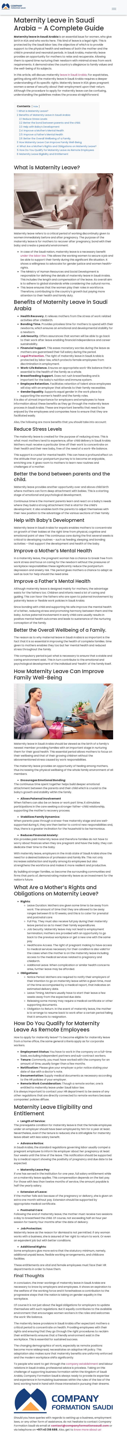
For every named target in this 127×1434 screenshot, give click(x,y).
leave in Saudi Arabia (73, 75)
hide (35, 106)
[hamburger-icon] (114, 8)
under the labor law (33, 256)
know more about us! (87, 1430)
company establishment (81, 1364)
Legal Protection (32, 356)
